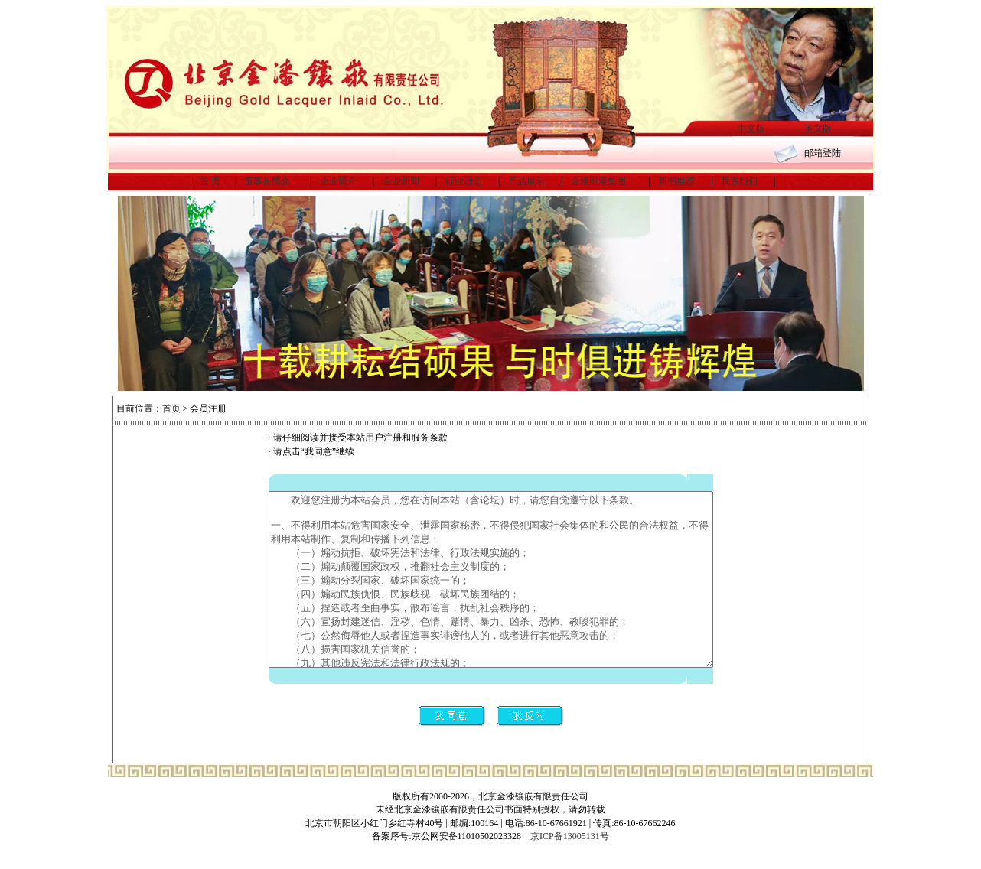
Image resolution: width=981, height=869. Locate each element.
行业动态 (463, 181)
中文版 (751, 128)
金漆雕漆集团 (598, 181)
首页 (171, 408)
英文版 (818, 128)
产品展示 (526, 181)
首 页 (210, 181)
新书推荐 (676, 181)
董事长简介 (267, 181)
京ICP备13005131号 (569, 856)
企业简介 (338, 181)
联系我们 (739, 181)
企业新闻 (401, 181)
